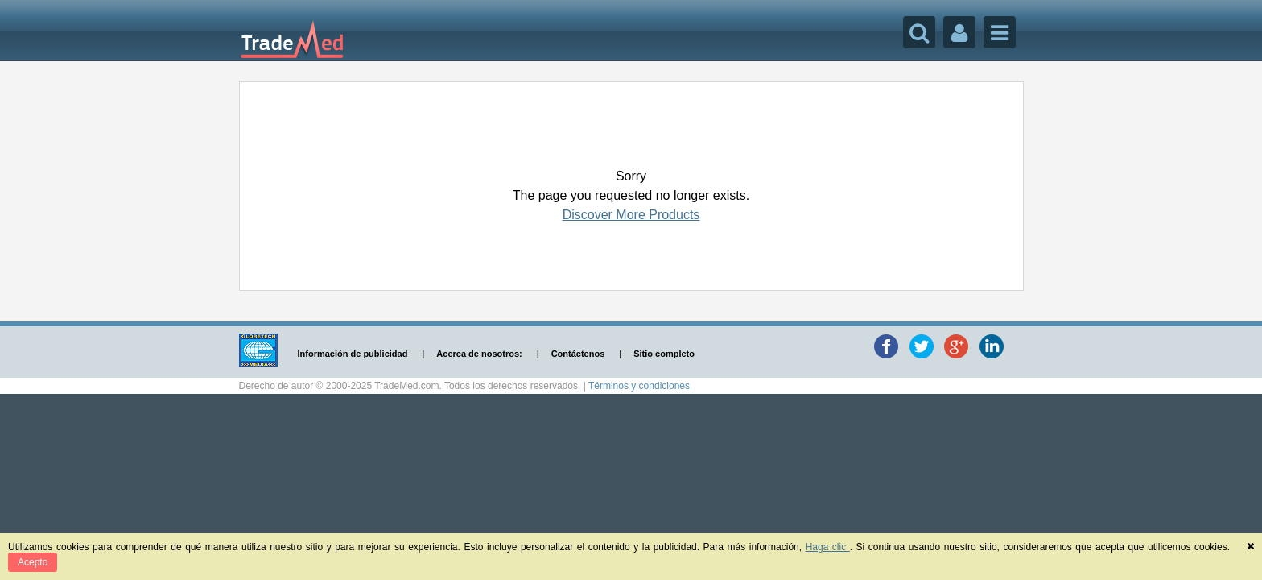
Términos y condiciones (639, 386)
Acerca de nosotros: (479, 353)
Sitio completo (664, 353)
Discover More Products (631, 215)
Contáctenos (578, 353)
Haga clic (828, 547)
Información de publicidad (353, 353)
